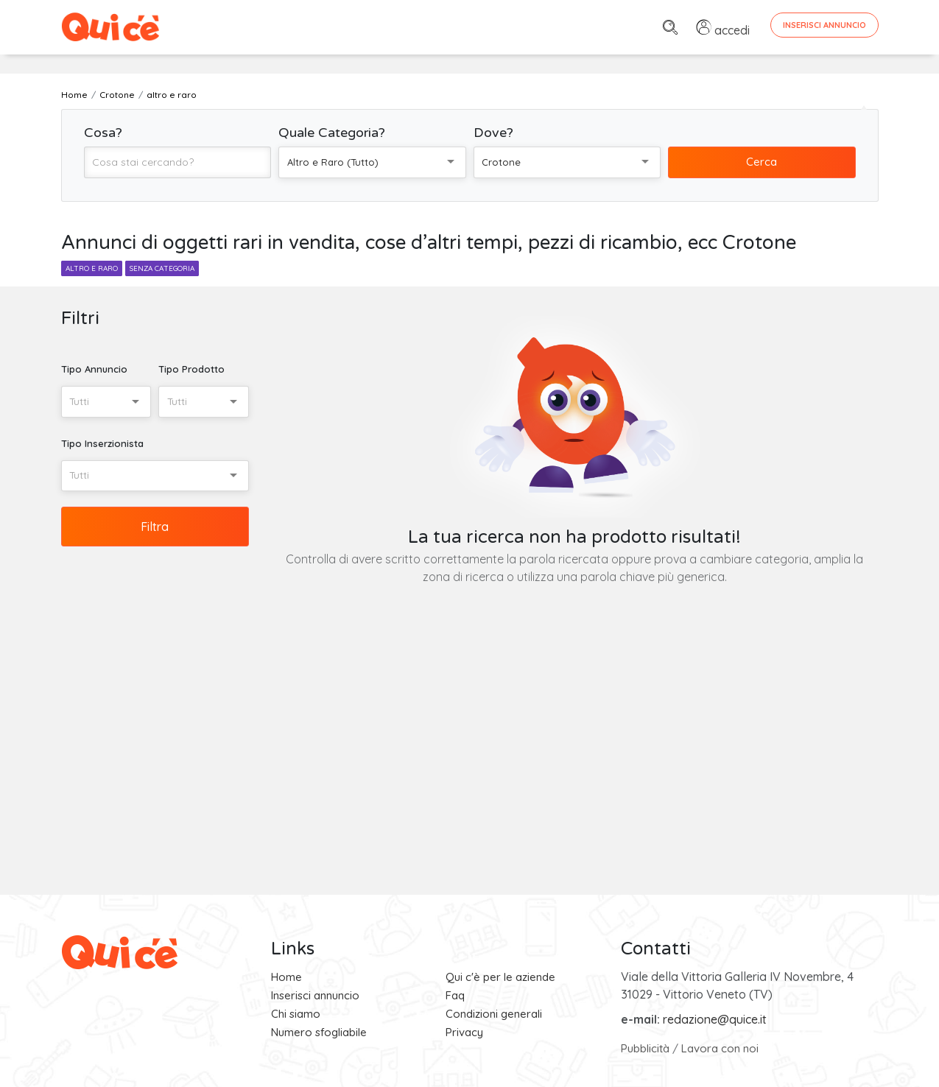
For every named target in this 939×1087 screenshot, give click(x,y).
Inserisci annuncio (315, 995)
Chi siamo (295, 1014)
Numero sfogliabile (319, 1032)
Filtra (155, 526)
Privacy (464, 1032)
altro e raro (92, 268)
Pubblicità (645, 1048)
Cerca (761, 162)
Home (286, 977)
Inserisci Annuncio (824, 25)
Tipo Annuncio (94, 369)
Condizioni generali (494, 1014)
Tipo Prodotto (191, 369)
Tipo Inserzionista (102, 443)
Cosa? (103, 132)
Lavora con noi (720, 1048)
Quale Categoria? (331, 132)
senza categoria (162, 268)
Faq (455, 995)
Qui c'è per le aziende (500, 977)
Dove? (493, 132)
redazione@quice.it (715, 1019)
